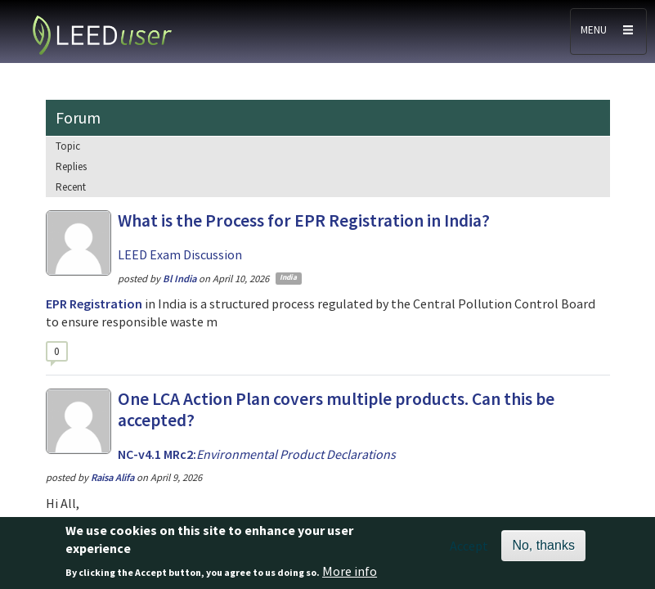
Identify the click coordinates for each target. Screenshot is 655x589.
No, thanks (543, 552)
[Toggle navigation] (608, 31)
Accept (469, 552)
